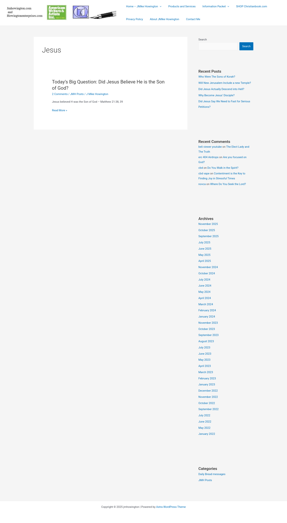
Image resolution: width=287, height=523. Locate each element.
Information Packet (212, 6)
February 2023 (207, 378)
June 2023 (204, 353)
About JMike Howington (162, 19)
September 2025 (208, 236)
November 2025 (208, 224)
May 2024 (204, 292)
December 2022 (208, 390)
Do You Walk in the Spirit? (222, 167)
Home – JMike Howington (143, 6)
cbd (200, 167)
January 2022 (206, 434)
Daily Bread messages (211, 474)
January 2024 (206, 316)
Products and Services (179, 6)
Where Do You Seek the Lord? (228, 184)
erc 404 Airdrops (208, 157)
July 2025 (204, 242)
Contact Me (190, 19)
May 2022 (204, 427)
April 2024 (204, 298)
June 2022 (204, 421)
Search (202, 39)
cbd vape (203, 173)
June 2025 (204, 248)
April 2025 (204, 261)
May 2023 (204, 359)
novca (202, 184)
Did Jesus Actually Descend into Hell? (221, 89)
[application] (159, 6)
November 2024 (208, 267)
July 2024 (204, 279)
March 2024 (205, 304)
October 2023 (206, 329)
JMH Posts (77, 94)
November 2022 (208, 397)
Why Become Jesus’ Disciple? (216, 95)
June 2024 (204, 285)
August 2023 (206, 341)
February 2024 (207, 310)
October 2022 (206, 403)
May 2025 (204, 255)
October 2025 (206, 230)
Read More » (59, 110)
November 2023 (208, 322)
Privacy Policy (133, 19)
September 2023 (208, 335)
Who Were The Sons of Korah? (216, 76)
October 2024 (206, 273)
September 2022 (208, 409)
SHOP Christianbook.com (246, 6)
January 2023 (206, 384)
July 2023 (204, 347)
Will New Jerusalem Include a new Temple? (224, 83)
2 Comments (60, 94)
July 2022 (204, 415)
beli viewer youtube (210, 146)
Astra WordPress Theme (171, 507)
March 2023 (205, 372)
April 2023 (204, 366)
